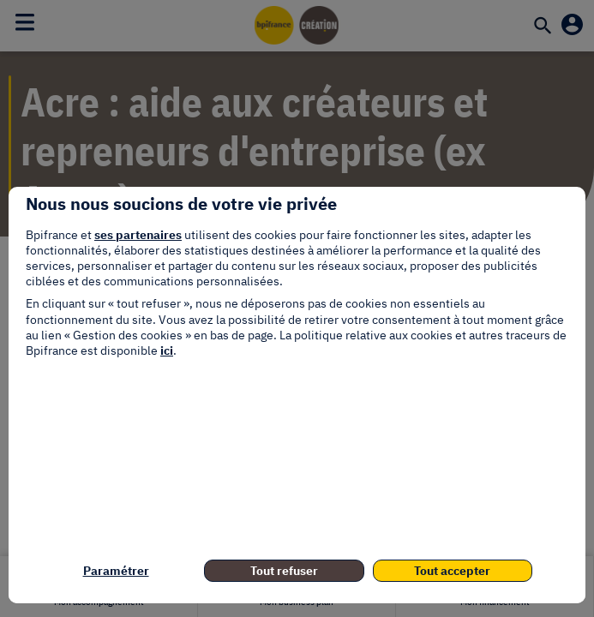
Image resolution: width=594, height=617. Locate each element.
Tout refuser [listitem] (284, 570)
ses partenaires (138, 235)
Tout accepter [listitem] (452, 570)
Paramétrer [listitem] (116, 570)
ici (166, 350)
